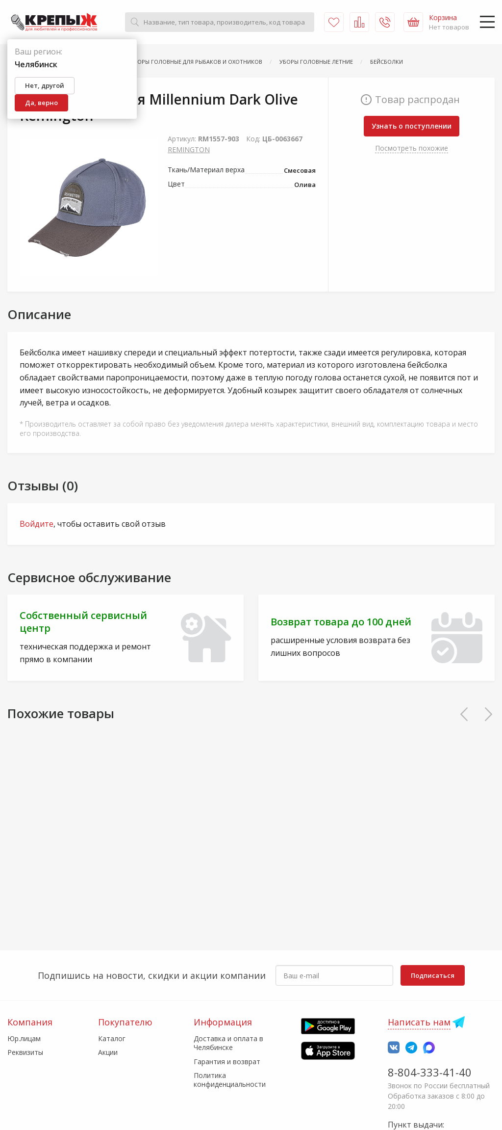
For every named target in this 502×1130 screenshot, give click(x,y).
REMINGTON (189, 149)
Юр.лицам (24, 1038)
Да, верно (41, 102)
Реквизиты (25, 1052)
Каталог (112, 1038)
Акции (108, 1052)
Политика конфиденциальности (230, 1080)
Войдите (36, 523)
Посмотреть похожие (411, 148)
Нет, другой (44, 85)
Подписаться (432, 975)
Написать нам (419, 1022)
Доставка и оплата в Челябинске (228, 1043)
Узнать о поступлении (412, 126)
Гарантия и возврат (227, 1061)
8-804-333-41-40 (430, 1072)
